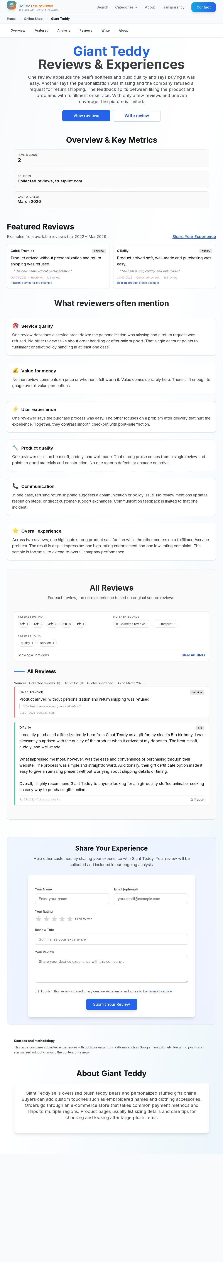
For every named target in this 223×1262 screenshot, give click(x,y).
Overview (18, 30)
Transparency (173, 7)
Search (102, 7)
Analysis (63, 30)
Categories (126, 7)
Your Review (44, 953)
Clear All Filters (193, 656)
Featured (41, 30)
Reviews (85, 30)
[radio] (38, 920)
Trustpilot (71, 684)
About (150, 7)
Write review (137, 115)
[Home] (32, 7)
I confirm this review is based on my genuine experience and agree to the (106, 993)
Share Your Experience (194, 236)
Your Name (43, 891)
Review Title (44, 931)
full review (53, 277)
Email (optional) (126, 891)
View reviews (86, 115)
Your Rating (44, 913)
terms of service (160, 993)
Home (11, 18)
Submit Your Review (111, 1006)
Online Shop (33, 18)
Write (105, 30)
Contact (204, 7)
